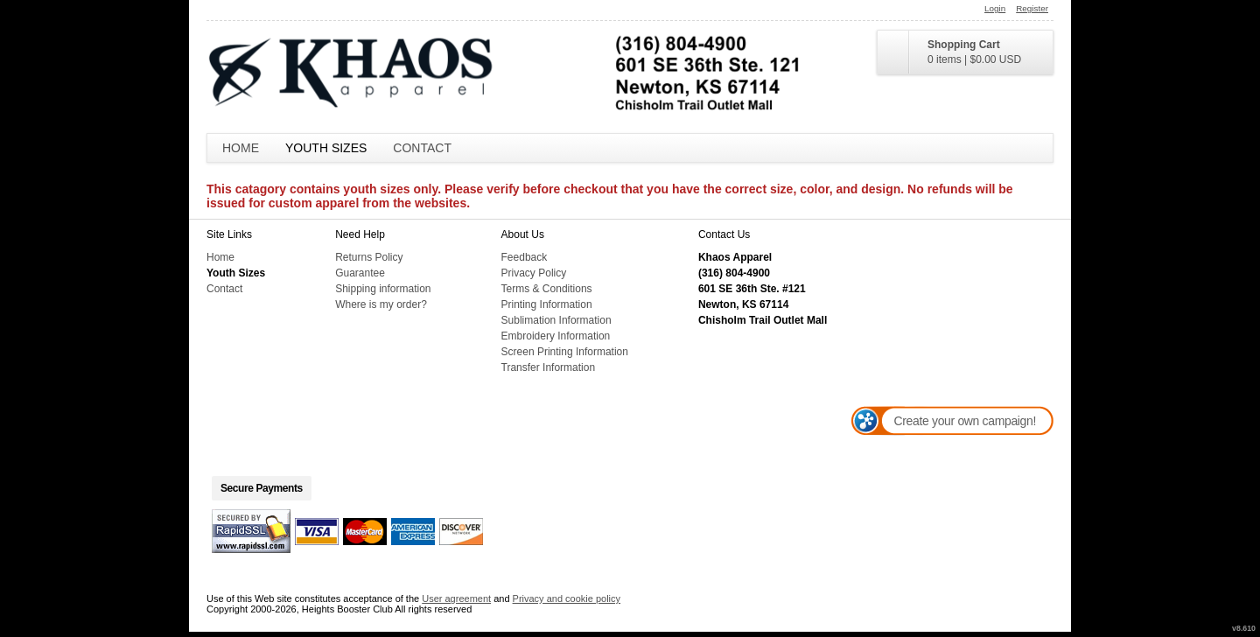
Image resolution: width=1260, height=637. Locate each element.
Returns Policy (368, 257)
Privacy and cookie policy (567, 598)
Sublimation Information (556, 320)
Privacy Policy (534, 273)
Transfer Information (548, 367)
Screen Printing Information (564, 352)
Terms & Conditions (546, 289)
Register (1032, 8)
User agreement (456, 598)
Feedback (524, 257)
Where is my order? (381, 304)
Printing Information (546, 304)
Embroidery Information (556, 336)
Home (240, 148)
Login (994, 8)
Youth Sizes (326, 148)
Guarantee (360, 273)
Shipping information (382, 289)
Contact (422, 148)
